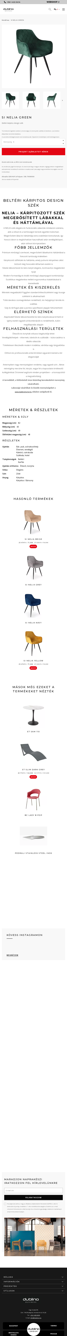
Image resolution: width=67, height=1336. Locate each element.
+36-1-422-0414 (35, 1315)
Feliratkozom (33, 1197)
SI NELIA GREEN (17, 20)
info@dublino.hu (35, 1318)
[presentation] (62, 100)
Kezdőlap (5, 20)
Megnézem (12, 955)
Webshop (53, 2)
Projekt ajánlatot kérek (33, 151)
